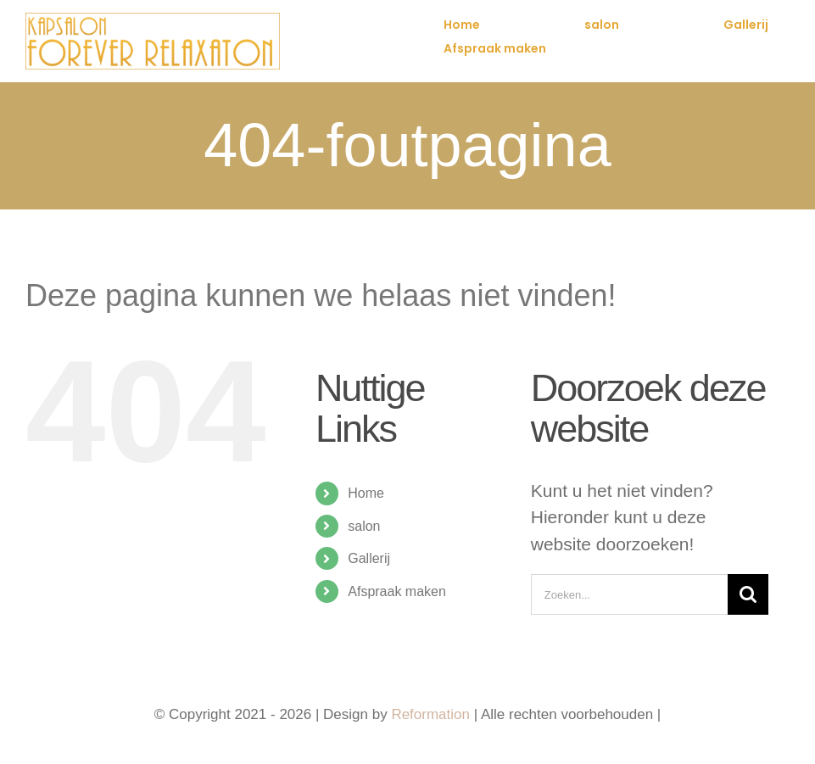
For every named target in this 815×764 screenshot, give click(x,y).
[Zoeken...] (629, 594)
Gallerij (369, 558)
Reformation (432, 714)
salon (364, 526)
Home (366, 493)
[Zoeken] (748, 594)
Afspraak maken (397, 591)
